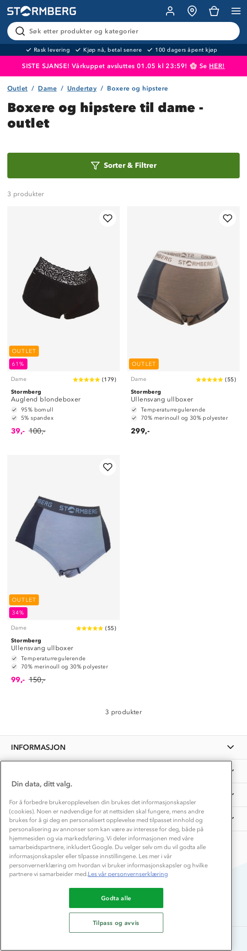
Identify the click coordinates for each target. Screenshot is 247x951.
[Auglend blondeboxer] (63, 325)
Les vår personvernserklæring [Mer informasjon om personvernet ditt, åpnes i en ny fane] (128, 874)
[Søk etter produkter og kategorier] (125, 31)
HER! (217, 66)
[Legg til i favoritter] (107, 218)
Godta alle (116, 898)
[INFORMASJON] (123, 747)
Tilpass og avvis (116, 922)
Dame (47, 88)
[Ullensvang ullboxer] (183, 325)
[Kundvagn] (214, 11)
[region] (116, 855)
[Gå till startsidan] (41, 11)
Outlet (17, 88)
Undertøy (82, 88)
